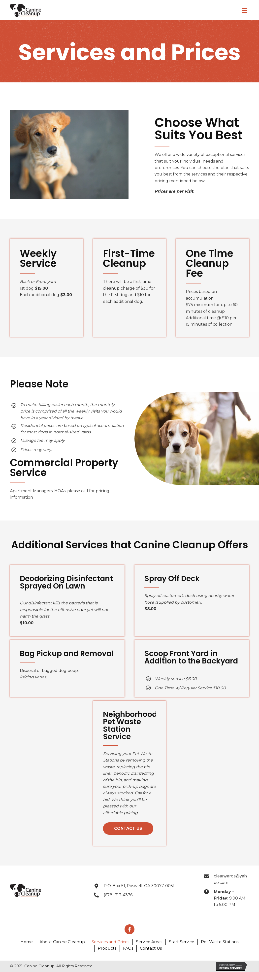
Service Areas (149, 941)
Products (107, 948)
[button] (128, 828)
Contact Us (151, 948)
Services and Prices (110, 941)
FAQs (128, 948)
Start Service (181, 941)
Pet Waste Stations (219, 941)
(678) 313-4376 (118, 895)
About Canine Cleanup (62, 941)
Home (27, 941)
